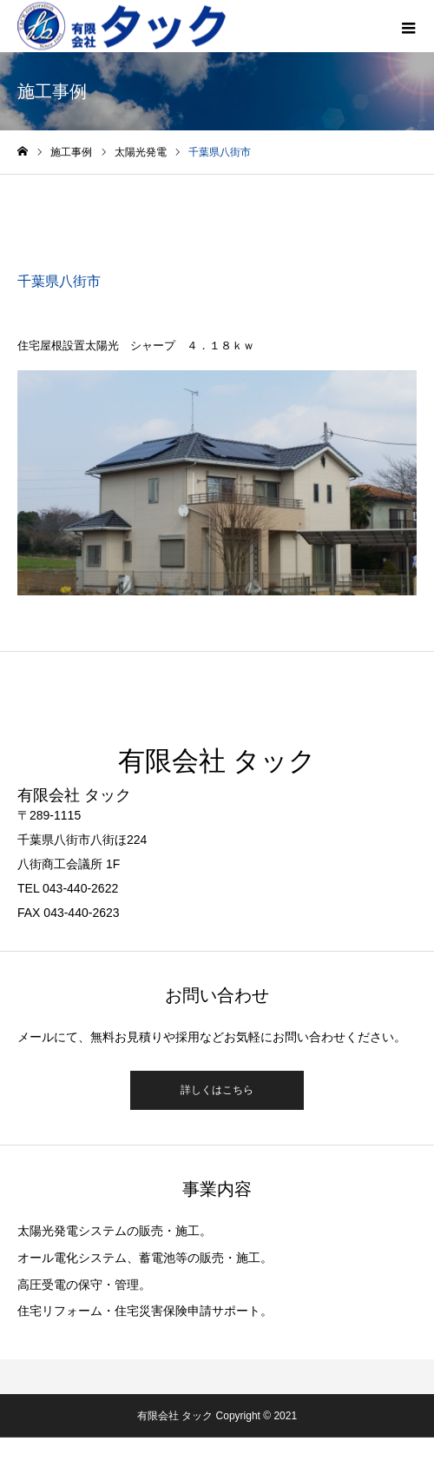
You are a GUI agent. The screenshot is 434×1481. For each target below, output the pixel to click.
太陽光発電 (78, 215)
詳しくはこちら (217, 1090)
